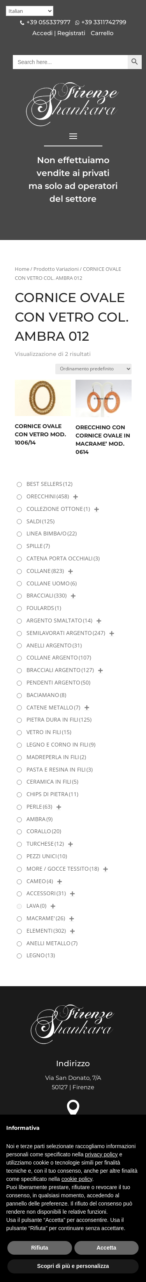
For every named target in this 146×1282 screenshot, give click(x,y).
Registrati (71, 33)
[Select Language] (29, 11)
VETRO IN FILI (48, 732)
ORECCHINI (47, 496)
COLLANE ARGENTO (58, 657)
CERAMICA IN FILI (52, 781)
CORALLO (43, 831)
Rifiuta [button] (39, 1248)
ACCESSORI (46, 893)
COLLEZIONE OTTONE (58, 508)
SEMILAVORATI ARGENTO (65, 633)
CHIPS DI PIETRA (52, 794)
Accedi (42, 33)
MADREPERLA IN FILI (56, 757)
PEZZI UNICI (46, 856)
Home (22, 268)
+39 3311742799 (103, 22)
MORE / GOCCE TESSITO (62, 868)
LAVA (36, 905)
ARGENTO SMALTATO (59, 620)
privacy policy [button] (101, 1154)
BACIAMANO (46, 695)
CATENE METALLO (53, 707)
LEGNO (40, 955)
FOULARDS (43, 608)
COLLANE (45, 570)
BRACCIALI (46, 595)
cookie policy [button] (77, 1179)
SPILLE (38, 545)
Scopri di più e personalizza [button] (73, 1266)
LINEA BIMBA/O (51, 533)
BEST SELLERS (49, 483)
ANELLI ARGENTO (54, 645)
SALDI (40, 521)
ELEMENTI (46, 930)
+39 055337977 (48, 22)
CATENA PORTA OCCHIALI (63, 558)
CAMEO (39, 881)
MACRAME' (45, 918)
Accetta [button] (106, 1248)
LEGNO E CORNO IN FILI (60, 744)
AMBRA (39, 819)
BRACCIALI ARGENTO (60, 670)
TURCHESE (45, 843)
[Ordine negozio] (93, 369)
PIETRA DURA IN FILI (58, 719)
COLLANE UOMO (51, 583)
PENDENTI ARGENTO (58, 682)
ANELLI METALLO (51, 943)
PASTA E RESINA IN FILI (59, 769)
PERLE (39, 806)
